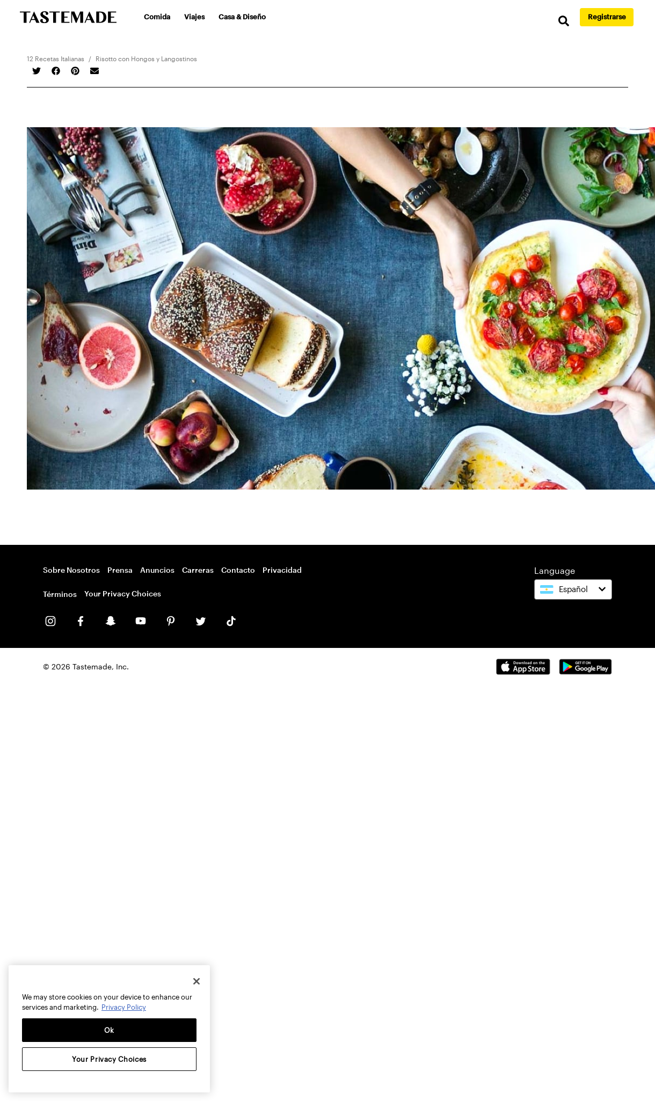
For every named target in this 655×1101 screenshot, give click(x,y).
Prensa (120, 569)
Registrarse (607, 16)
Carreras (198, 569)
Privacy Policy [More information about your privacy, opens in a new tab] (123, 1007)
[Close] (196, 981)
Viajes (194, 16)
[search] (563, 21)
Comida (157, 16)
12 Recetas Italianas (55, 58)
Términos (60, 594)
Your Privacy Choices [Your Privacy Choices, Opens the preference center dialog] (109, 1059)
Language (554, 570)
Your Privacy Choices (122, 593)
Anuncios (157, 569)
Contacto (238, 569)
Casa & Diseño (242, 16)
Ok (109, 1030)
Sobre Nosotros (71, 569)
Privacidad (282, 569)
